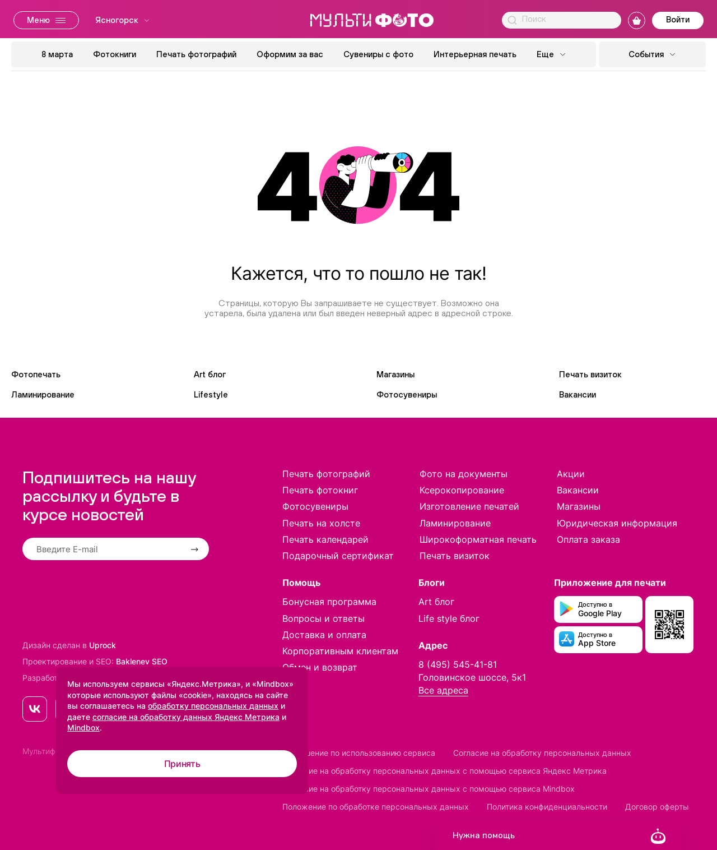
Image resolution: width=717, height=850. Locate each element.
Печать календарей (325, 539)
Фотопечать (35, 374)
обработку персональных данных (213, 705)
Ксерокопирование (462, 490)
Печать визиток (590, 374)
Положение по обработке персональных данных (375, 806)
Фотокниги (114, 54)
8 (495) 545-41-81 (457, 664)
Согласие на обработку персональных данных (542, 752)
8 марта (57, 54)
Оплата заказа (588, 539)
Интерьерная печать (475, 54)
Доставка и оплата (324, 634)
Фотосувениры (406, 394)
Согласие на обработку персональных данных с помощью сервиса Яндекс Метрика (444, 770)
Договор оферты (657, 806)
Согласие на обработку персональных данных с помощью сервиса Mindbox (428, 788)
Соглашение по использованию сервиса (358, 752)
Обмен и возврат (319, 667)
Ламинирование (43, 394)
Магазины (395, 374)
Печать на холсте (321, 523)
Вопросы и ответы (323, 618)
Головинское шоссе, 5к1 (472, 677)
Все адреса (443, 690)
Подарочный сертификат (338, 555)
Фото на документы (464, 473)
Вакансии (577, 394)
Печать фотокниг (320, 490)
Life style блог (448, 618)
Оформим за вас (290, 54)
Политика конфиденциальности (547, 806)
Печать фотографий (196, 54)
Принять (182, 763)
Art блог (210, 374)
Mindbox (83, 727)
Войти (678, 19)
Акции (571, 473)
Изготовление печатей (469, 506)
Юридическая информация (617, 523)
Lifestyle (211, 394)
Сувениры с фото (378, 54)
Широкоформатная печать (478, 539)
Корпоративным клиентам (340, 651)
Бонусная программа (329, 601)
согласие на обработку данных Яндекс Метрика (186, 717)
